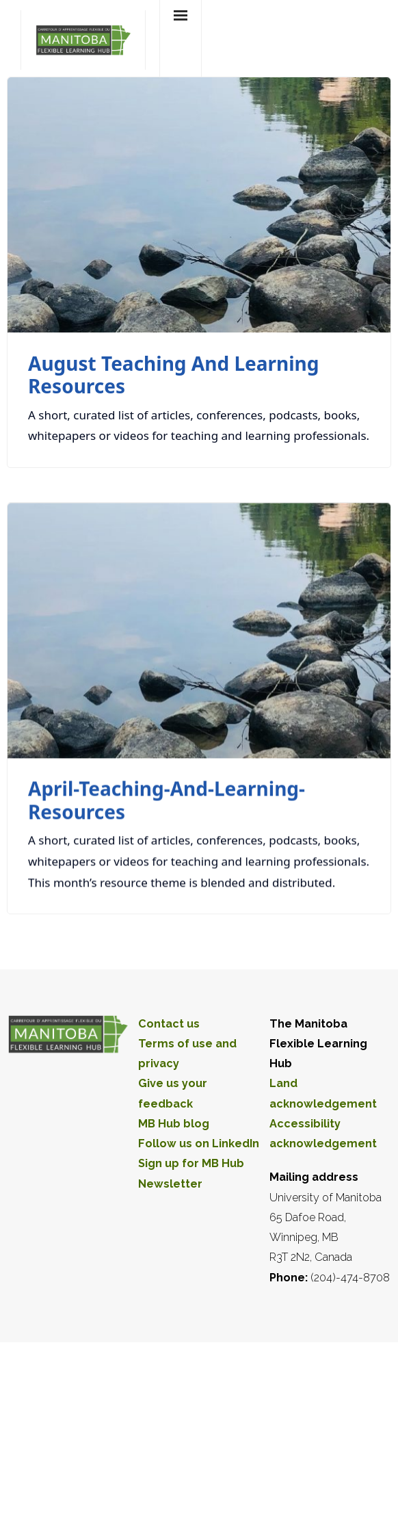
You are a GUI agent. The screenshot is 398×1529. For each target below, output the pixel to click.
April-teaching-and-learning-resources (166, 800)
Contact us (169, 1023)
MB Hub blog (173, 1123)
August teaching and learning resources (173, 375)
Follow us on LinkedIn (198, 1143)
